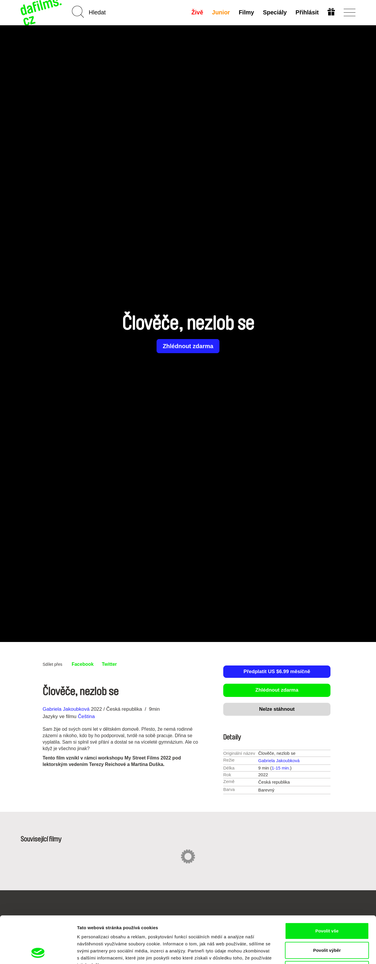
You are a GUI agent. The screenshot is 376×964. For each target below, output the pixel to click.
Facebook (83, 664)
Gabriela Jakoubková (66, 709)
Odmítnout (327, 925)
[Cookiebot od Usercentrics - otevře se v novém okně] (38, 952)
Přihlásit (307, 12)
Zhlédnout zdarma (188, 346)
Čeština (86, 716)
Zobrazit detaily (310, 952)
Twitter (109, 664)
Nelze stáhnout (277, 709)
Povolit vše (326, 886)
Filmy (246, 12)
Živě (197, 12)
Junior (221, 12)
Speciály (275, 12)
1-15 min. (281, 767)
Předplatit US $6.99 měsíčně (277, 671)
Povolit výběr (327, 906)
